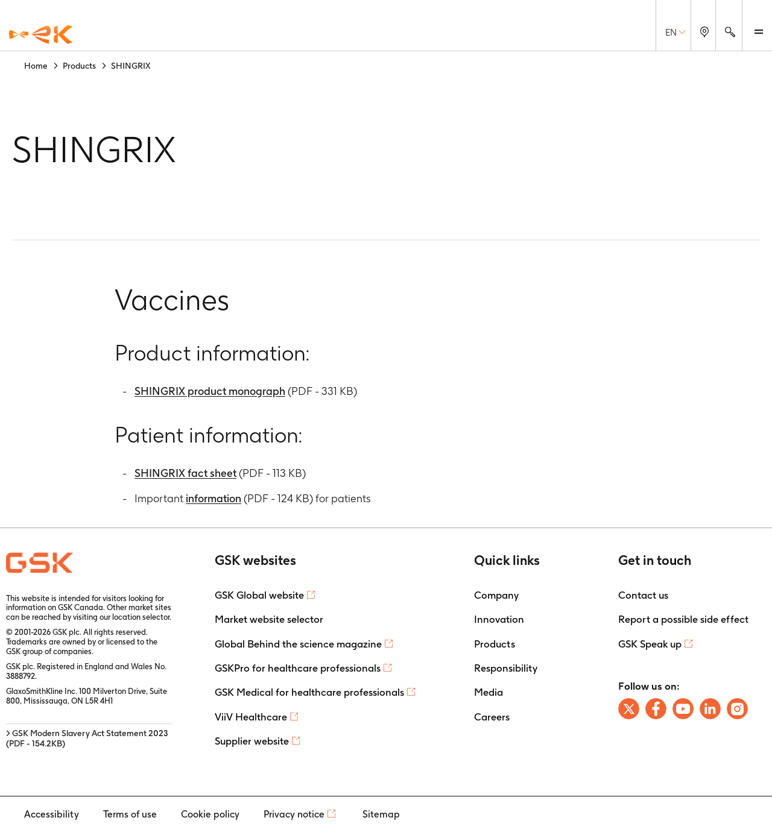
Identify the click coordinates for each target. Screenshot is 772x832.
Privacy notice (294, 814)
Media (488, 692)
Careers (492, 717)
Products (494, 644)
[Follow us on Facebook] (655, 708)
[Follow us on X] (628, 708)
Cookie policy (210, 814)
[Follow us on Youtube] (683, 708)
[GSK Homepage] (41, 35)
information (213, 498)
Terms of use (130, 814)
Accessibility (51, 814)
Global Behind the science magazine (298, 644)
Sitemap (381, 814)
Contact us (643, 595)
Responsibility (505, 668)
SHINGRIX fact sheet (185, 473)
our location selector (134, 617)
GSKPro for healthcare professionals (298, 668)
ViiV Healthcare (251, 717)
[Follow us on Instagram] (737, 708)
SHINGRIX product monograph (209, 391)
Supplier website (252, 741)
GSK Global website (259, 595)
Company (496, 595)
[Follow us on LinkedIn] (710, 708)
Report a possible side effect (683, 619)
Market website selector (269, 619)
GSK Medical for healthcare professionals (309, 692)
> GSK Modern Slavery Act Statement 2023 (87, 738)
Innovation (499, 619)
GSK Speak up (650, 644)
